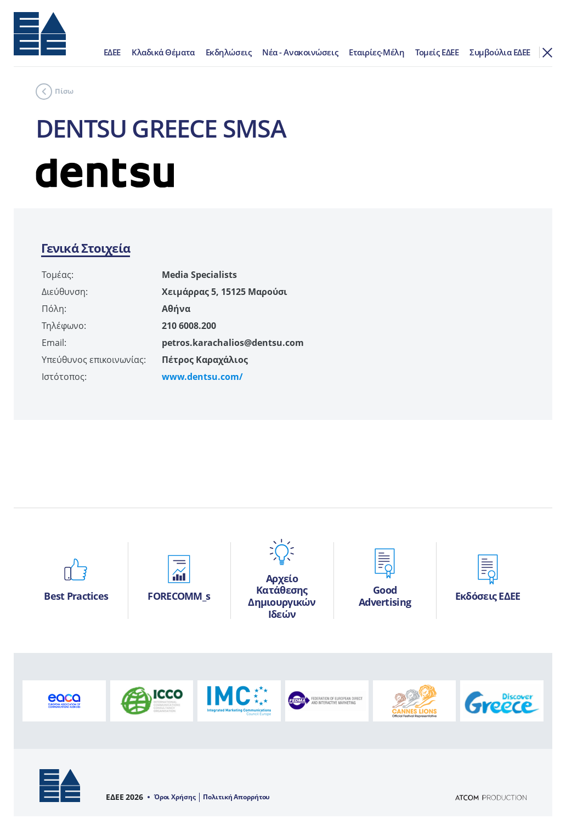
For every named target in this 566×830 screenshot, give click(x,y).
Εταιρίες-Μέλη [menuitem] (376, 52)
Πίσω (54, 91)
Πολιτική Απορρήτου (236, 797)
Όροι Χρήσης (175, 797)
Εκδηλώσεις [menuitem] (229, 52)
